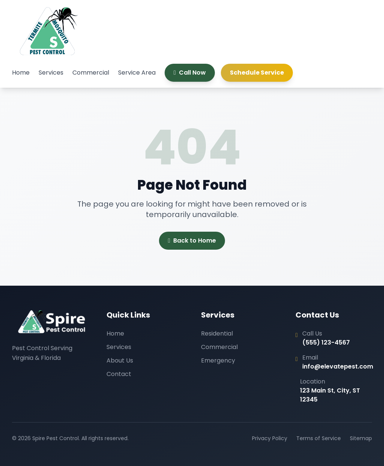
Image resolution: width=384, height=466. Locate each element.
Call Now (190, 72)
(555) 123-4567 (326, 342)
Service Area (137, 72)
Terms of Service (318, 438)
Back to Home (192, 240)
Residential (217, 333)
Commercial (90, 72)
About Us (119, 360)
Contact (118, 374)
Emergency (218, 360)
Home (21, 72)
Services (51, 72)
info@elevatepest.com (337, 366)
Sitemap (361, 438)
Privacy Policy (269, 438)
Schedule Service (257, 72)
